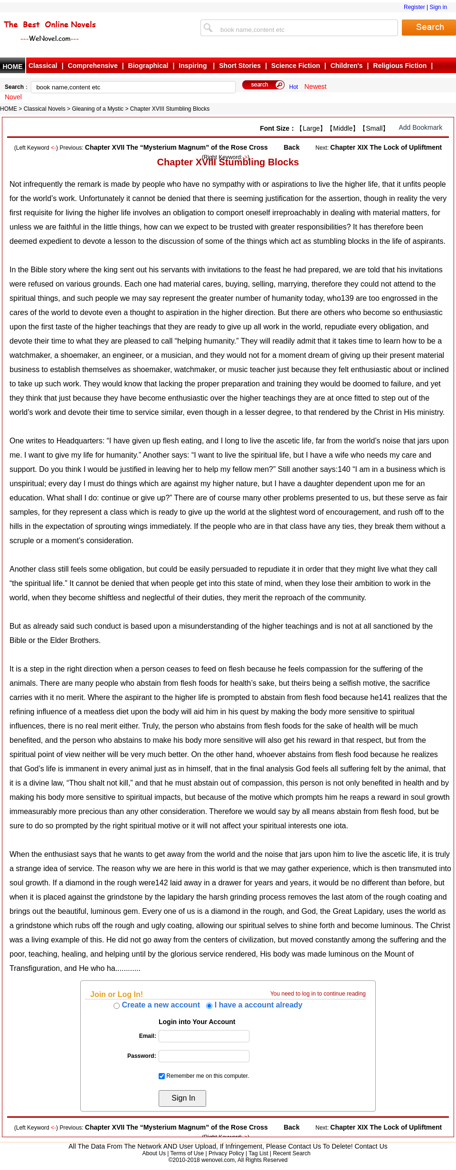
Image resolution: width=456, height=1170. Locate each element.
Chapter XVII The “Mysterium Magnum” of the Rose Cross (176, 147)
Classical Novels (45, 108)
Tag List (258, 1153)
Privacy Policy (226, 1153)
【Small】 (374, 128)
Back (291, 147)
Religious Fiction (400, 65)
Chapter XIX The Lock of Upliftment (386, 147)
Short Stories (240, 65)
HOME (13, 66)
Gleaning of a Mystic (98, 108)
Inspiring (194, 65)
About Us (154, 1153)
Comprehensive (93, 65)
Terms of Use (187, 1153)
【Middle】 (342, 128)
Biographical (148, 65)
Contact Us (371, 1146)
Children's (347, 65)
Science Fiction (295, 65)
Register (414, 7)
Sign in (438, 7)
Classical (42, 65)
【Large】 (311, 128)
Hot (293, 87)
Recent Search (291, 1153)
